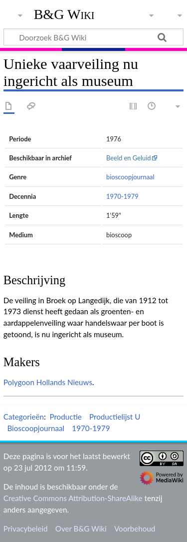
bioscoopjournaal (130, 177)
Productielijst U (114, 416)
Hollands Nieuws (64, 382)
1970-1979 (122, 196)
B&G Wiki (64, 14)
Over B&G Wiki (81, 528)
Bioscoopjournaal (35, 428)
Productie (65, 416)
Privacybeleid (25, 528)
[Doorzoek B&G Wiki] (93, 37)
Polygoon (18, 382)
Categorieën (23, 416)
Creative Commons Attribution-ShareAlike (73, 498)
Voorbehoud (134, 528)
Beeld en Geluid (128, 158)
